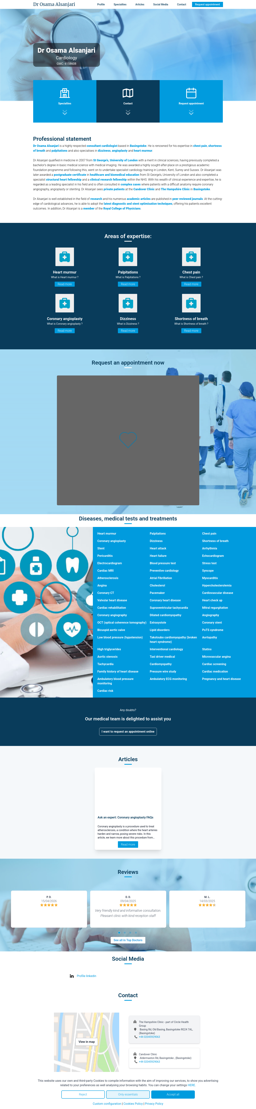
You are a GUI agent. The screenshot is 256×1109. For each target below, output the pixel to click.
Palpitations (158, 533)
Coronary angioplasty (111, 541)
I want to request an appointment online (128, 731)
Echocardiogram (213, 556)
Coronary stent (212, 622)
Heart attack (158, 548)
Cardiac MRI (105, 570)
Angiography (210, 615)
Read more (65, 284)
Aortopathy (209, 637)
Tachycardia (105, 664)
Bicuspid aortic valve (111, 630)
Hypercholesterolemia (216, 585)
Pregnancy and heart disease (221, 679)
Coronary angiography (112, 615)
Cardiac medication (215, 671)
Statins (207, 649)
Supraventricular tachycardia (169, 607)
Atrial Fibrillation (161, 578)
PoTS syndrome (212, 630)
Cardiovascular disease (217, 593)
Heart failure (158, 556)
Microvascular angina (216, 656)
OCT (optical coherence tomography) (121, 622)
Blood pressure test (163, 563)
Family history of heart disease (117, 671)
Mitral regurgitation (215, 607)
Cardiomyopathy (161, 664)
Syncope (208, 570)
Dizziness (156, 541)
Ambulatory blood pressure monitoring (115, 681)
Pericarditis (105, 556)
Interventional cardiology (166, 649)
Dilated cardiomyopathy (165, 615)
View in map (87, 1042)
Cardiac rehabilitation (111, 607)
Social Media (160, 4)
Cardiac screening (214, 664)
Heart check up (212, 600)
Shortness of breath (215, 541)
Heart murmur (106, 533)
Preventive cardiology (164, 570)
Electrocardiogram (109, 563)
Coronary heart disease (165, 600)
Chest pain (209, 533)
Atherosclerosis (107, 578)
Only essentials (128, 1094)
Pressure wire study (163, 671)
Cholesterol (157, 585)
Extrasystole (158, 622)
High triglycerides (109, 649)
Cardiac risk (105, 691)
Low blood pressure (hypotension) (120, 637)
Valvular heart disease (112, 600)
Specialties (120, 4)
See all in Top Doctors (128, 940)
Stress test (209, 563)
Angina (102, 585)
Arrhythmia (209, 548)
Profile (101, 4)
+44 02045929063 (149, 1036)
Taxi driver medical (162, 656)
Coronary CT (105, 593)
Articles (139, 4)
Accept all (173, 1094)
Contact (181, 4)
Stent (100, 548)
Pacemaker (157, 593)
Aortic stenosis (107, 656)
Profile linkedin (86, 976)
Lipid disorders (160, 630)
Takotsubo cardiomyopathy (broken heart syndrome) (173, 640)
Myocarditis (210, 578)
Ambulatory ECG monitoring (168, 679)
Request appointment (207, 4)
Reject (83, 1094)
